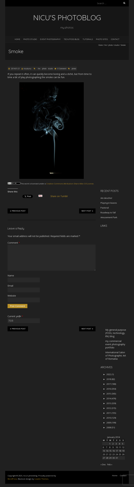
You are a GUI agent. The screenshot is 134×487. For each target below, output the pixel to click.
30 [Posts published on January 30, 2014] (113, 457)
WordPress (12, 479)
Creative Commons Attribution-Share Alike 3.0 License (70, 183)
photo (110, 45)
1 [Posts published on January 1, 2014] (109, 443)
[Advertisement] (117, 136)
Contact (115, 39)
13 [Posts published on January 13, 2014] (104, 450)
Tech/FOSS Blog (71, 39)
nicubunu (27, 68)
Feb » (109, 464)
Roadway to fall (108, 212)
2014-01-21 (15, 68)
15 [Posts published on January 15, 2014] (110, 450)
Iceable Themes (41, 479)
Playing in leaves (108, 202)
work (26, 183)
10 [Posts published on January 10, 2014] (117, 447)
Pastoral (104, 207)
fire (105, 45)
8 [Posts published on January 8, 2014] (109, 447)
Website (12, 295)
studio (116, 45)
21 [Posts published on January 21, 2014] (107, 454)
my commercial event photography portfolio (115, 344)
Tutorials (88, 39)
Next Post (87, 211)
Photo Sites (102, 39)
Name (11, 275)
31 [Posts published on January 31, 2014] (117, 457)
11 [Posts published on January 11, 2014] (120, 447)
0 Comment (61, 68)
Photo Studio (30, 39)
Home (17, 39)
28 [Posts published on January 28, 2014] (107, 457)
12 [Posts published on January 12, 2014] (123, 447)
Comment (14, 242)
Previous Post (18, 211)
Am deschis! (106, 198)
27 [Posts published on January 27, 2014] (104, 457)
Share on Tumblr (60, 196)
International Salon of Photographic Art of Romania (115, 355)
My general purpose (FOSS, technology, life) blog (115, 333)
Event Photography (50, 39)
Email (10, 285)
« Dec (103, 464)
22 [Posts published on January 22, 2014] (110, 454)
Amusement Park (108, 217)
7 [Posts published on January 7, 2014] (106, 447)
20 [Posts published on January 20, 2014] (104, 454)
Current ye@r (15, 316)
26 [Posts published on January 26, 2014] (123, 454)
